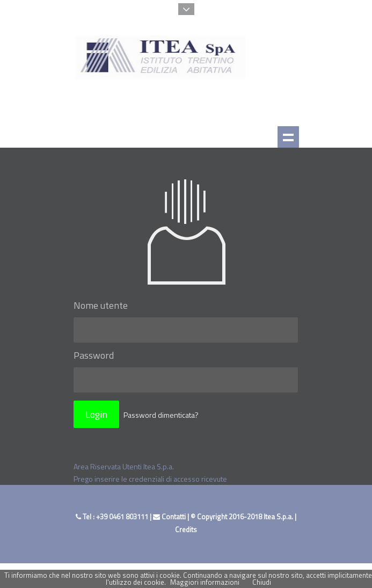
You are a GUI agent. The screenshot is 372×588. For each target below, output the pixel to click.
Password (94, 355)
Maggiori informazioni (204, 582)
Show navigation (288, 137)
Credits (186, 529)
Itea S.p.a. (278, 516)
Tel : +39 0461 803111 (113, 516)
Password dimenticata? (161, 414)
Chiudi (261, 582)
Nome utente (101, 305)
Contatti (169, 516)
